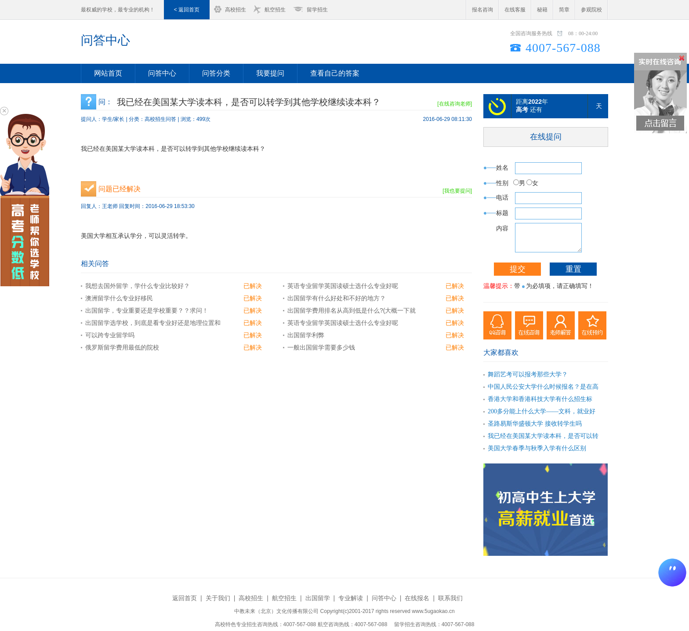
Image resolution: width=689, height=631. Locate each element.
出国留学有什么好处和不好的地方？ (336, 298)
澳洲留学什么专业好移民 (119, 298)
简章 (564, 10)
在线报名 (417, 598)
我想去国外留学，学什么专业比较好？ (137, 285)
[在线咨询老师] (454, 104)
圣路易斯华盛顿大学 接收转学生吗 (535, 423)
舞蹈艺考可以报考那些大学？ (528, 374)
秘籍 (542, 10)
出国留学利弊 (305, 335)
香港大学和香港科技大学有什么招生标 (540, 399)
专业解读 (350, 598)
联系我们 (450, 598)
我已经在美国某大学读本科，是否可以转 (543, 436)
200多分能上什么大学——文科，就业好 (541, 411)
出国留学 (317, 598)
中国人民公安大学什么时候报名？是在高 (543, 386)
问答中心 (105, 40)
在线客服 (515, 10)
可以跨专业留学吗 (109, 335)
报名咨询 (482, 10)
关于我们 (218, 598)
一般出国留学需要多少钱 (321, 347)
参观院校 (591, 10)
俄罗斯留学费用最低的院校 (122, 347)
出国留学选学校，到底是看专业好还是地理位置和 (153, 322)
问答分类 (216, 73)
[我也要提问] (457, 191)
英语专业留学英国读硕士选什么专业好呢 (342, 285)
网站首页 (108, 73)
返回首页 (184, 598)
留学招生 (317, 10)
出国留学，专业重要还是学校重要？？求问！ (146, 310)
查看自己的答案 (334, 73)
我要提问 (270, 73)
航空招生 (275, 10)
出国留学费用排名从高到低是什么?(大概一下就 (351, 310)
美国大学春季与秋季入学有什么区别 (537, 448)
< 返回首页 (186, 10)
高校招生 (235, 10)
